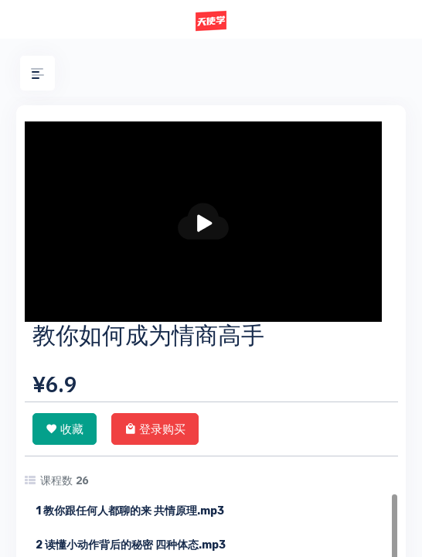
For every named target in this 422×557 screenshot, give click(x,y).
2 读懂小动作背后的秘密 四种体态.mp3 (131, 545)
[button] (37, 73)
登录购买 (154, 428)
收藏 (64, 428)
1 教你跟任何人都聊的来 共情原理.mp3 (130, 511)
